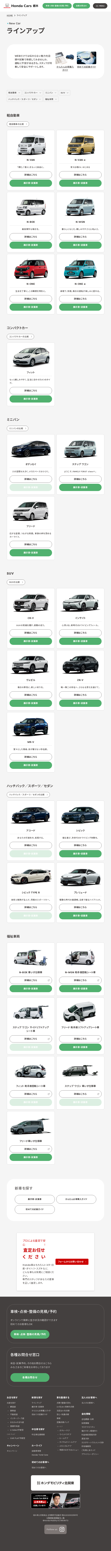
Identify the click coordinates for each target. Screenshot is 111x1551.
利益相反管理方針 (89, 1435)
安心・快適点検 (63, 1414)
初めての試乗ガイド (35, 1209)
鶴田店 (13, 1407)
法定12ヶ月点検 (63, 1410)
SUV (63, 93)
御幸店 (13, 1410)
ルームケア (63, 1438)
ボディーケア (64, 1430)
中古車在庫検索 (38, 1434)
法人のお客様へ (88, 1403)
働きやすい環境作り (89, 1431)
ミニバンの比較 (16, 428)
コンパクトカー (31, 93)
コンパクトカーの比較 (19, 336)
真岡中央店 (15, 1426)
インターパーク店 (17, 1418)
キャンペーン (12, 1451)
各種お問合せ (81, 6)
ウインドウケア (65, 1434)
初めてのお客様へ (39, 1467)
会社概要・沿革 (88, 1419)
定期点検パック (63, 1422)
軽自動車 (12, 93)
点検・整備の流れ (64, 1403)
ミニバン (49, 93)
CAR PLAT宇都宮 (17, 1438)
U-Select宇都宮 (17, 1430)
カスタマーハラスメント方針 (93, 1442)
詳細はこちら (30, 174)
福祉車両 (49, 99)
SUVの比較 (14, 582)
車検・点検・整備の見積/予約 (57, 6)
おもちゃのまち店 (17, 1422)
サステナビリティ (88, 1427)
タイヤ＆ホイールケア (67, 1442)
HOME (10, 15)
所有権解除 (86, 1446)
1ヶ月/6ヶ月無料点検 (65, 1407)
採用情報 (85, 1423)
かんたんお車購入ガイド (76, 1199)
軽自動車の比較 (16, 124)
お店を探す (11, 1403)
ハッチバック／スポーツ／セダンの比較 (27, 794)
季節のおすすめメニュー (69, 1450)
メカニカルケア (65, 1446)
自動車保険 (36, 1451)
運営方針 (85, 1438)
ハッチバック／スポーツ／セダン (22, 99)
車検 (58, 1418)
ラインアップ (36, 1403)
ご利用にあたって (89, 1450)
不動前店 (14, 1414)
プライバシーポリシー (90, 1454)
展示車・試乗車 (30, 183)
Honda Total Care (40, 1455)
